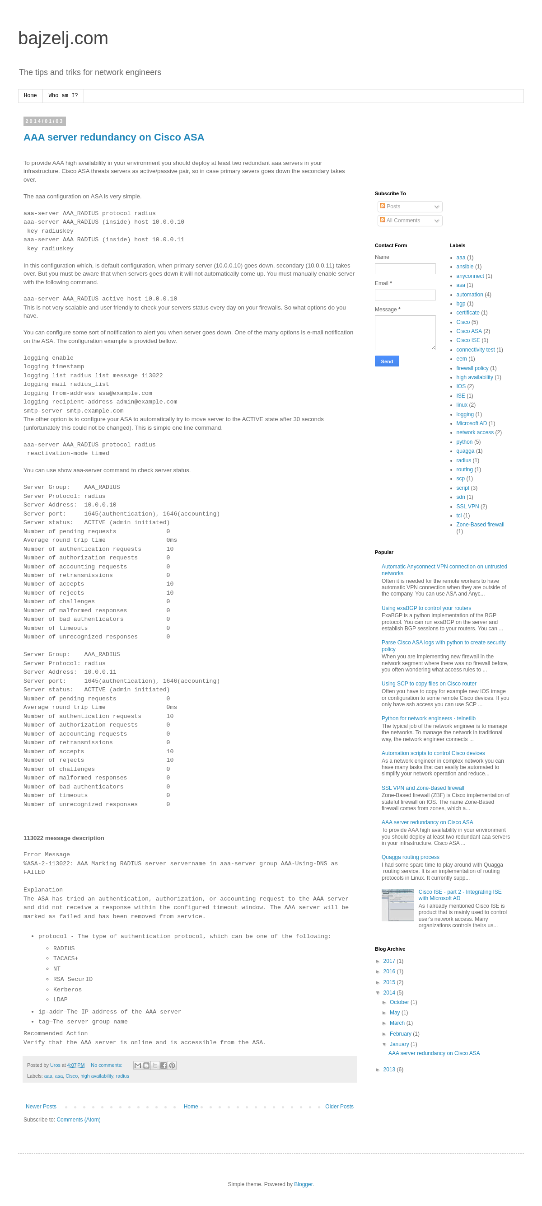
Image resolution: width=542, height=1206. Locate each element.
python (465, 442)
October (400, 1002)
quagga (466, 451)
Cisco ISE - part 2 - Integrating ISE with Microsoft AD (460, 895)
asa (59, 1076)
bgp (461, 303)
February (401, 1034)
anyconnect (470, 276)
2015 (390, 982)
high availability (96, 1076)
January (400, 1044)
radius (122, 1076)
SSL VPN (468, 506)
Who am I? (63, 96)
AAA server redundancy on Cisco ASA (114, 137)
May (396, 1012)
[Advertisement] (403, 147)
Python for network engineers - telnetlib (429, 718)
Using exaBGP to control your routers (427, 608)
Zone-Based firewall (481, 524)
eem (462, 359)
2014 (390, 993)
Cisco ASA (469, 331)
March (398, 1023)
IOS (461, 386)
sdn (461, 497)
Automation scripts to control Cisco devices (433, 753)
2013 (390, 1069)
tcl (459, 515)
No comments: (107, 1065)
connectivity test (476, 350)
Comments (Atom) (78, 1120)
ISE (461, 396)
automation (470, 294)
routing (465, 469)
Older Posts (339, 1106)
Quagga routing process (410, 857)
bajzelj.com (63, 38)
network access (475, 432)
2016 (390, 971)
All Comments (400, 220)
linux (462, 405)
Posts (390, 206)
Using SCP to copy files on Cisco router (429, 683)
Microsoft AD (472, 423)
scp (461, 478)
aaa (48, 1076)
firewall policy (473, 368)
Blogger (303, 1184)
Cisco (71, 1076)
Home (30, 96)
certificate (468, 313)
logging (465, 414)
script (463, 488)
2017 (390, 961)
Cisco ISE (469, 340)
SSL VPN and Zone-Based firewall (423, 788)
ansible (465, 266)
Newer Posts (41, 1106)
